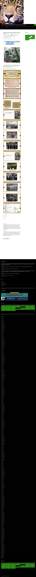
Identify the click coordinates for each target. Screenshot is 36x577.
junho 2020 (2, 414)
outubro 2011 (2, 551)
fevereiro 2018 (3, 452)
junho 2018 (2, 447)
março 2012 (2, 544)
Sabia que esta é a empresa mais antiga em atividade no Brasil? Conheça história (10, 273)
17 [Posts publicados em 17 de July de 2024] (28, 37)
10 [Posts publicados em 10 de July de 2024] (28, 36)
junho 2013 (2, 524)
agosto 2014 (2, 505)
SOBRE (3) (2, 26)
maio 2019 (2, 432)
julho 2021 (2, 397)
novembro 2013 (3, 517)
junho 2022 (2, 382)
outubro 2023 (2, 360)
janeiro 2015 (2, 498)
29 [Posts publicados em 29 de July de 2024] (3, 310)
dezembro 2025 (3, 325)
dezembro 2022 (3, 374)
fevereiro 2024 (3, 355)
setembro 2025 (3, 329)
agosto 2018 (2, 444)
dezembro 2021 (3, 390)
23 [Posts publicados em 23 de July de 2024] (27, 38)
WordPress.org (3, 285)
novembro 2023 (3, 359)
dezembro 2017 (3, 455)
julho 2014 (2, 506)
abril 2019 (2, 433)
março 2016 (2, 483)
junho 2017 (2, 463)
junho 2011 (2, 555)
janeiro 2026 (2, 324)
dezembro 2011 (3, 548)
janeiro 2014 (2, 514)
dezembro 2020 (3, 406)
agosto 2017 (2, 460)
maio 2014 (2, 509)
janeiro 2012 (2, 547)
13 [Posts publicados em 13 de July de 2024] (32, 36)
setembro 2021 (3, 394)
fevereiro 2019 (3, 436)
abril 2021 (2, 401)
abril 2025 (2, 336)
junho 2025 (2, 333)
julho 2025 (2, 332)
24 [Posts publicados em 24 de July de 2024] (28, 38)
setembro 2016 (3, 475)
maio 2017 (2, 464)
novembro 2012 (3, 533)
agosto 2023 (2, 363)
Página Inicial (2, 28)
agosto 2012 (2, 537)
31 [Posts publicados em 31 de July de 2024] (28, 39)
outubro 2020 (2, 409)
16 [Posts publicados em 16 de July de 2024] (27, 37)
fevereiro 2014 (3, 513)
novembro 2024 (3, 343)
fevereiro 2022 (3, 387)
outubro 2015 (2, 486)
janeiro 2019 (2, 437)
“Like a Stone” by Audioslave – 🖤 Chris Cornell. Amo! (7, 275)
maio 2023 (2, 367)
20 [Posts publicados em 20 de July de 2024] (32, 37)
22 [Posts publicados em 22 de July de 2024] (3, 309)
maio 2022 (2, 383)
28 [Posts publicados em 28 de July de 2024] (32, 309)
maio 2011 (2, 556)
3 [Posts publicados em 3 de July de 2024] (28, 35)
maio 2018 (2, 448)
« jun (25, 40)
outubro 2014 (2, 502)
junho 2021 (2, 398)
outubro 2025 (2, 328)
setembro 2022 (3, 378)
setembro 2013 (3, 520)
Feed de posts (2, 282)
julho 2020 (2, 413)
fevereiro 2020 (3, 420)
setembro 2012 (3, 536)
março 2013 (2, 528)
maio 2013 (2, 525)
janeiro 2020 (2, 421)
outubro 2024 (2, 344)
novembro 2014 (3, 501)
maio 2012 (2, 541)
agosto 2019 (2, 428)
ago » (34, 40)
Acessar (2, 281)
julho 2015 (2, 490)
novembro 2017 (3, 456)
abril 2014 (2, 510)
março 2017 (2, 467)
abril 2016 (2, 482)
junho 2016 (2, 479)
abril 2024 (2, 352)
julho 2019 (2, 429)
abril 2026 (2, 320)
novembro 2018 (3, 440)
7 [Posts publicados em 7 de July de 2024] (32, 563)
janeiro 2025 (2, 340)
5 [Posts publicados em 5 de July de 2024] (31, 35)
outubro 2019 (2, 425)
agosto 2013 (2, 521)
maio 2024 (2, 351)
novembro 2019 (3, 424)
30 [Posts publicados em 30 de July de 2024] (27, 39)
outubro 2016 (2, 474)
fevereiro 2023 (3, 371)
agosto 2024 (2, 347)
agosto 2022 (2, 379)
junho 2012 (2, 540)
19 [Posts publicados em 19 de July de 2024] (31, 37)
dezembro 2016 (3, 471)
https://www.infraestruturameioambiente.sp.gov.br (9, 68)
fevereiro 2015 (3, 497)
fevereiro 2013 (3, 529)
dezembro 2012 (3, 532)
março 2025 (2, 337)
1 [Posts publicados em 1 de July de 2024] (3, 563)
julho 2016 (2, 478)
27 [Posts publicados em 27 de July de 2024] (32, 38)
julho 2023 (2, 364)
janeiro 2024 (2, 356)
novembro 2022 (3, 375)
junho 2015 (2, 491)
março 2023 (2, 370)
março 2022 (2, 386)
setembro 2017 (3, 459)
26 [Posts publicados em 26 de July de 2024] (31, 38)
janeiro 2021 (2, 405)
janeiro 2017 (2, 470)
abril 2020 (2, 417)
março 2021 (2, 402)
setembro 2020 (3, 410)
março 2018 (2, 451)
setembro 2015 (3, 487)
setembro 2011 (3, 552)
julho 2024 (2, 348)
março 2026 (2, 321)
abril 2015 (2, 494)
